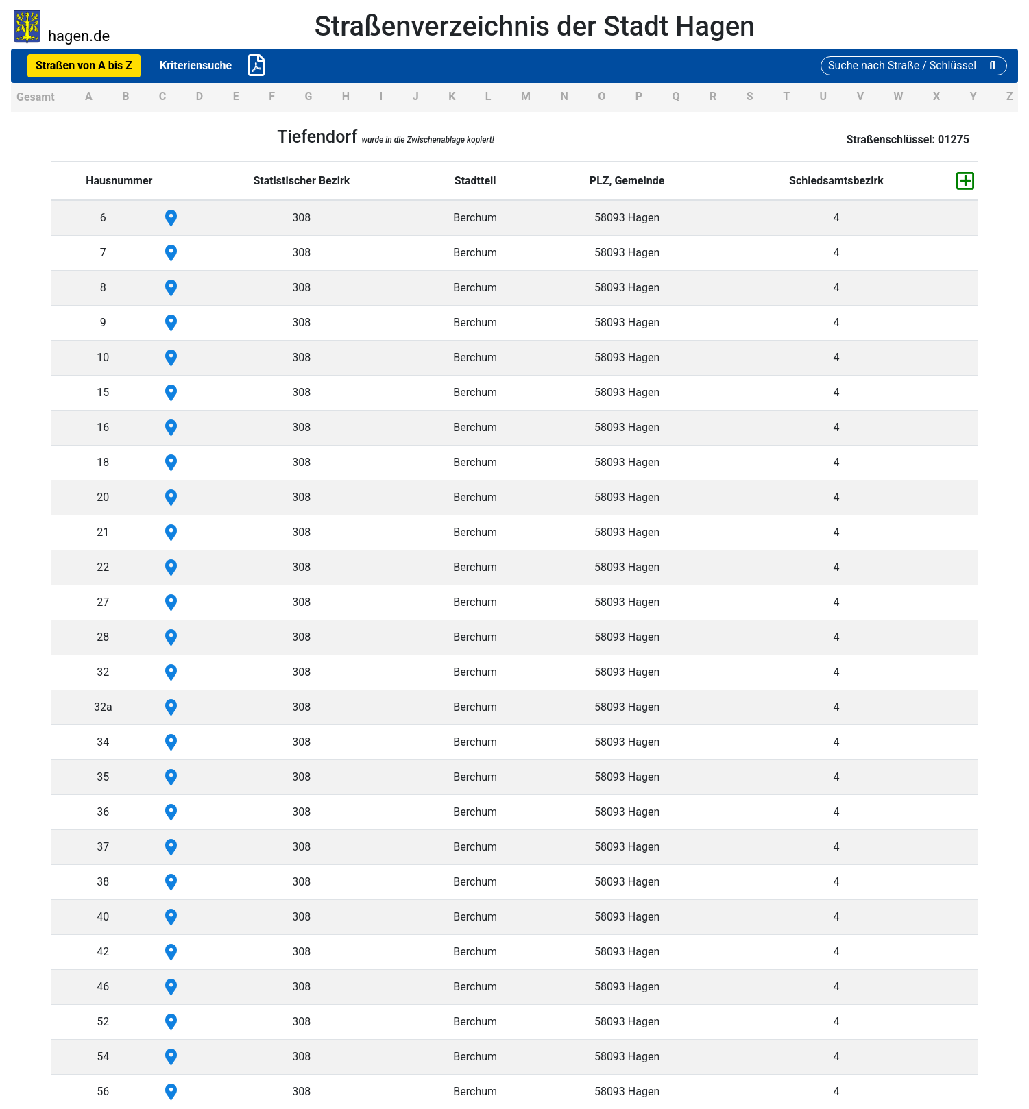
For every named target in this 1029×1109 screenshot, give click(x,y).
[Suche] (913, 66)
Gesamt (35, 96)
